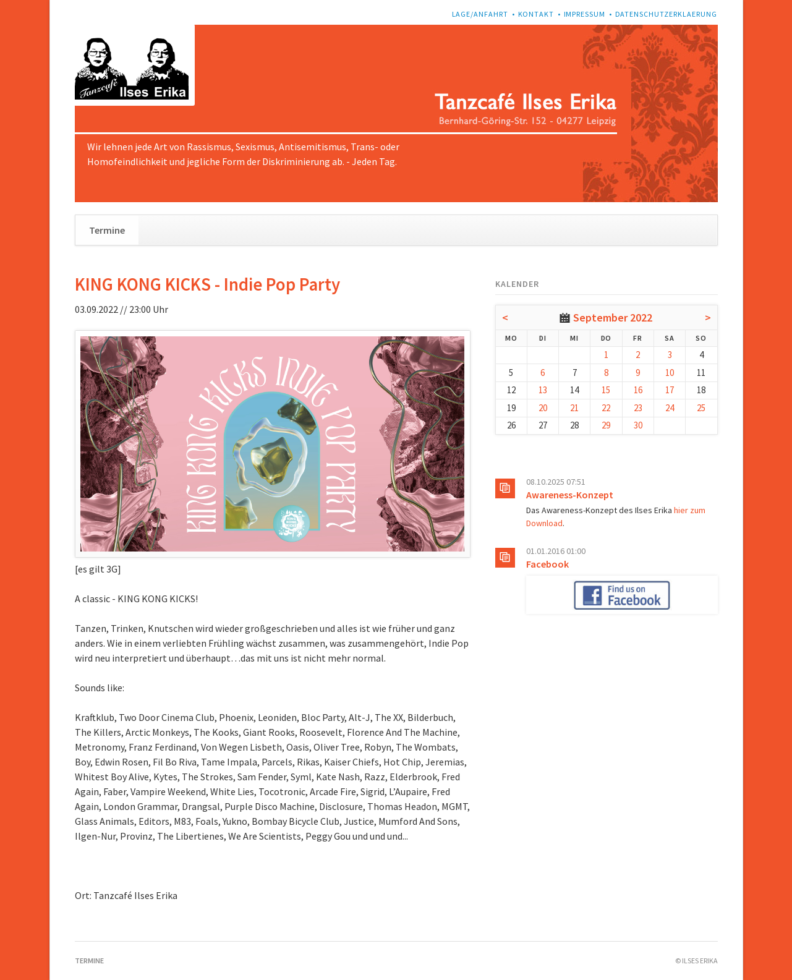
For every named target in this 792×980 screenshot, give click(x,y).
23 (638, 408)
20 (543, 408)
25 (701, 408)
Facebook (547, 564)
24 (669, 408)
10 (669, 372)
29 (606, 425)
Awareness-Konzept (569, 494)
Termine (107, 230)
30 (638, 425)
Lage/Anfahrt (480, 14)
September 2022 (612, 317)
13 (543, 390)
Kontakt (536, 14)
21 (574, 408)
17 (669, 390)
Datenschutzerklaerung (666, 14)
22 (606, 408)
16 (638, 390)
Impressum (585, 14)
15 (606, 390)
